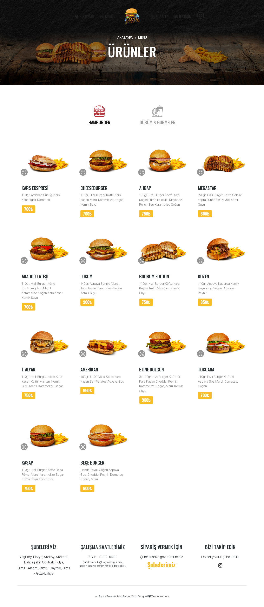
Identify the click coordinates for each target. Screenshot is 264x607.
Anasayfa (125, 37)
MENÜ (106, 16)
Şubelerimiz (161, 564)
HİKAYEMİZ (84, 16)
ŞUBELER (160, 16)
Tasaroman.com (160, 596)
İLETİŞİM (183, 16)
